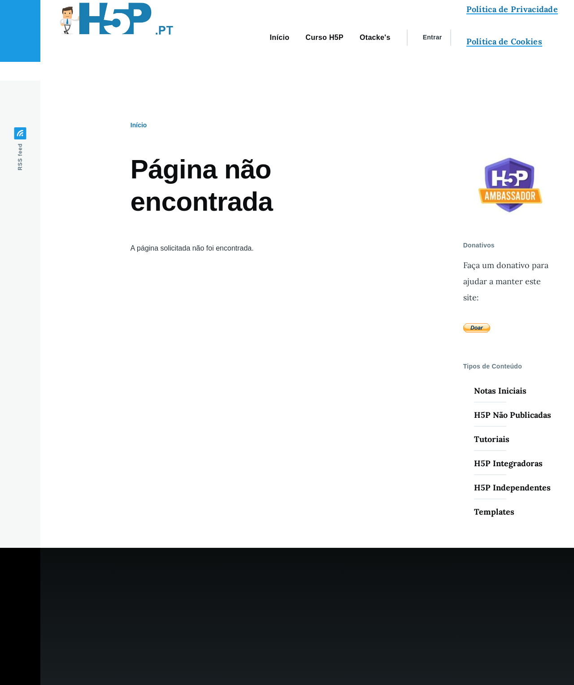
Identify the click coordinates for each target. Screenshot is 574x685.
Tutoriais (491, 439)
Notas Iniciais (500, 391)
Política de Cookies (504, 41)
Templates (494, 512)
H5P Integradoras (508, 463)
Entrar (432, 37)
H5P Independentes (512, 487)
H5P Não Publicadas (512, 415)
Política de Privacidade (512, 9)
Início (138, 125)
